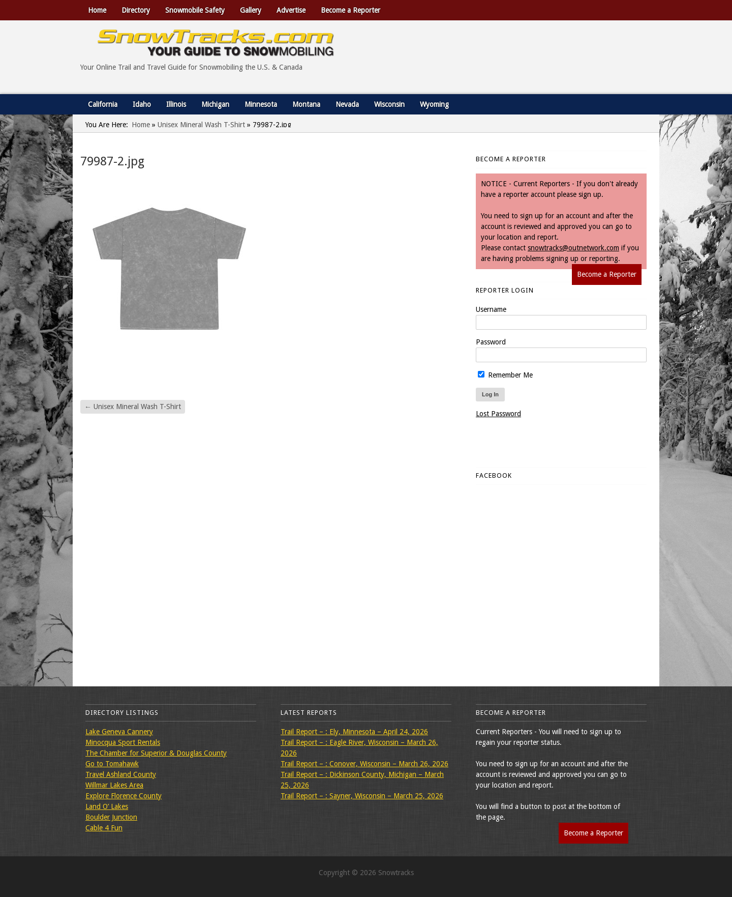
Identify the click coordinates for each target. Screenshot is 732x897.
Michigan (215, 104)
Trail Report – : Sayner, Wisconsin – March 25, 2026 (362, 796)
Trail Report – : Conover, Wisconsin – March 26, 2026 (364, 764)
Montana (306, 104)
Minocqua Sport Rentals (122, 742)
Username (491, 309)
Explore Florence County (123, 796)
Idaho (142, 104)
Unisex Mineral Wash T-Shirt (201, 125)
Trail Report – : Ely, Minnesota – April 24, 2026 (354, 732)
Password (491, 342)
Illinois (176, 104)
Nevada (347, 104)
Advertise (291, 10)
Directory (135, 10)
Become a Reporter (350, 10)
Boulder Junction (111, 817)
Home (97, 10)
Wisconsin (389, 104)
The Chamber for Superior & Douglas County (156, 753)
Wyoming (434, 104)
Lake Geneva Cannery (119, 732)
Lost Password (498, 414)
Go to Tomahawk (112, 764)
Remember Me (505, 375)
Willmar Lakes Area (114, 785)
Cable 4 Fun (104, 828)
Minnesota (261, 104)
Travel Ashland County (120, 774)
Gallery (250, 10)
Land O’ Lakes (106, 806)
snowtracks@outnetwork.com (573, 248)
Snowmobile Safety (195, 10)
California (102, 104)
